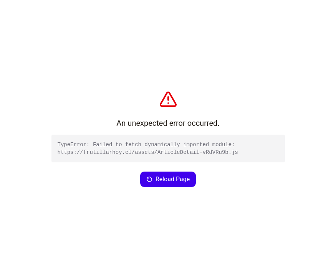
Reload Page (168, 179)
